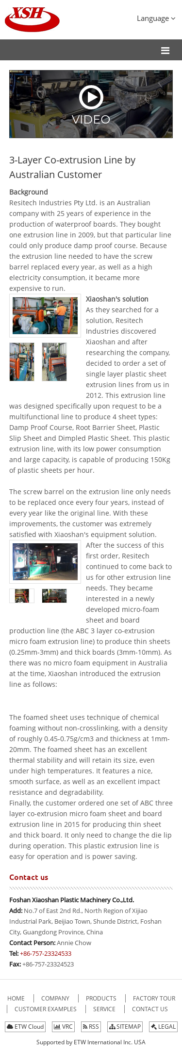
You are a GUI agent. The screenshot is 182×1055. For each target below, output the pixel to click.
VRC (63, 1026)
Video (91, 105)
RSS (91, 1026)
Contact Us (150, 1009)
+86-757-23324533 (45, 953)
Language (156, 18)
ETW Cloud (25, 1026)
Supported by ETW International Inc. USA (91, 1042)
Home (16, 998)
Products (102, 998)
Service (105, 1009)
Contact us (28, 877)
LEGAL (163, 1026)
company (56, 998)
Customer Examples (46, 1009)
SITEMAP (125, 1026)
